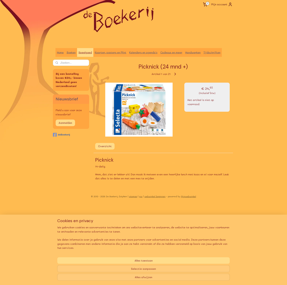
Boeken (71, 52)
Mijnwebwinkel (188, 196)
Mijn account (221, 4)
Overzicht (105, 146)
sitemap (133, 196)
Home (60, 52)
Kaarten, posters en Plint (110, 52)
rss (140, 196)
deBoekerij (61, 135)
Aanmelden (65, 122)
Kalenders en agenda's (143, 52)
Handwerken (193, 52)
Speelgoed (85, 52)
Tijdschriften (212, 52)
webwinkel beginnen (154, 196)
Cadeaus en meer (171, 52)
